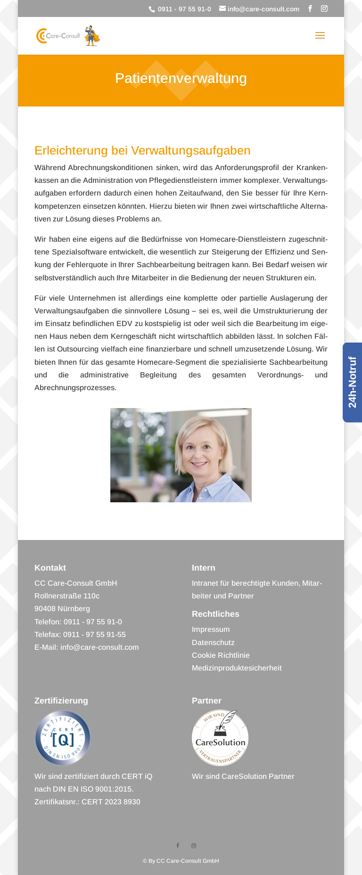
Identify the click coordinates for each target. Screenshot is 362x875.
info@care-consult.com (99, 647)
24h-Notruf (352, 382)
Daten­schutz (213, 642)
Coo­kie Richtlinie (221, 655)
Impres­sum (211, 629)
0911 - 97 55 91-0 (183, 9)
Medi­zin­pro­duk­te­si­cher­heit (237, 668)
